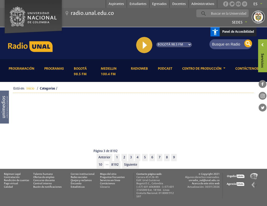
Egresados (159, 4)
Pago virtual (11, 183)
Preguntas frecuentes (112, 177)
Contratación (12, 177)
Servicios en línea (110, 180)
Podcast (166, 68)
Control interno (42, 183)
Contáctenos (247, 68)
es (255, 4)
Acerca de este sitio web (206, 183)
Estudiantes (138, 4)
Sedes (237, 22)
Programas (55, 68)
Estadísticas (78, 187)
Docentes (179, 4)
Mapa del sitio (108, 174)
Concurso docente (44, 180)
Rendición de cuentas (16, 180)
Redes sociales (79, 177)
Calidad (8, 187)
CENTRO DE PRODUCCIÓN (202, 69)
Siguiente (130, 165)
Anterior (104, 157)
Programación (22, 68)
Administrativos (202, 4)
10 (100, 165)
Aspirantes (116, 4)
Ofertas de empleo (43, 177)
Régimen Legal (12, 174)
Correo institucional (82, 174)
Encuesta (76, 183)
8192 (115, 165)
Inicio (30, 89)
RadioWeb (140, 68)
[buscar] (230, 13)
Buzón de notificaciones (47, 187)
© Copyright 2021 (209, 174)
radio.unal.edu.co (92, 13)
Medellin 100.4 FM (112, 71)
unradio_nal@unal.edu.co (204, 180)
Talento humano (43, 174)
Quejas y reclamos (81, 180)
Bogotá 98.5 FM (83, 71)
